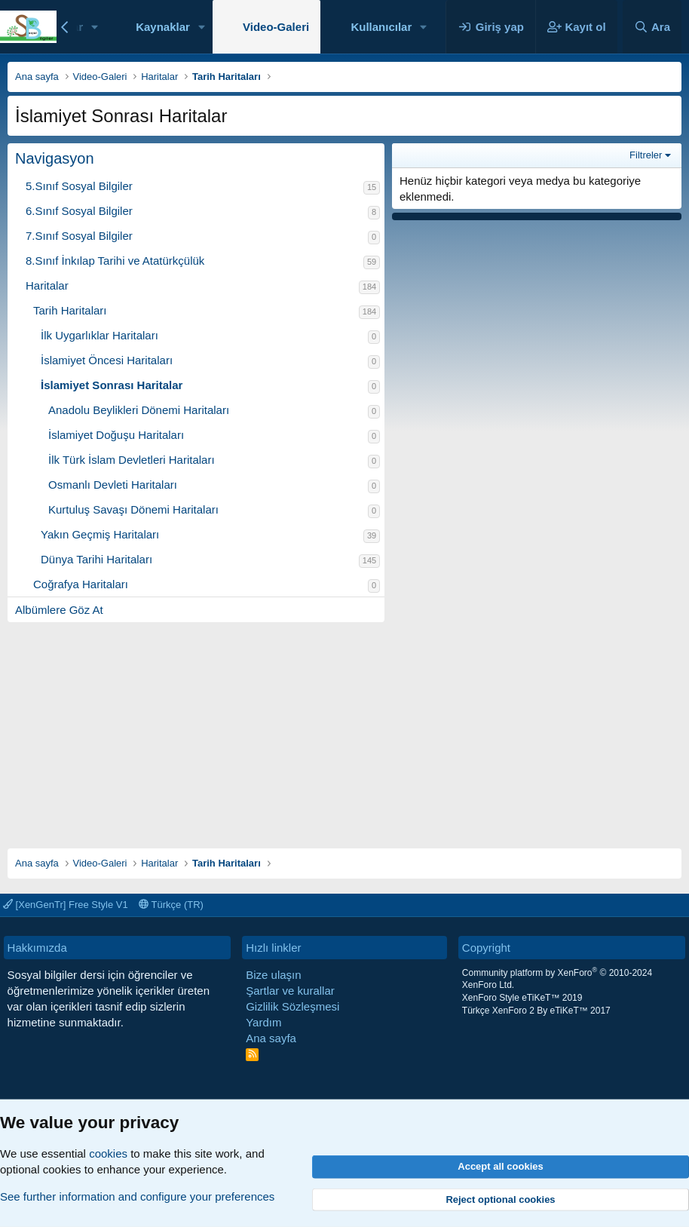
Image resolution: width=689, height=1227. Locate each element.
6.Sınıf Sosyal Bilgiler (79, 210)
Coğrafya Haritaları (80, 584)
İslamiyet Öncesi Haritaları (107, 360)
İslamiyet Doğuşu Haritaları (116, 434)
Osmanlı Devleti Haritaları (112, 484)
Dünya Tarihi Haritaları (96, 559)
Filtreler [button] (645, 155)
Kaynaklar (163, 26)
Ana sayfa (271, 1038)
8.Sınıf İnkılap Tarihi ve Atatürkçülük (115, 260)
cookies (108, 1153)
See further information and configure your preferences (137, 1196)
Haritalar (47, 285)
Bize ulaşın (273, 974)
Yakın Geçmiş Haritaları (100, 534)
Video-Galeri (276, 26)
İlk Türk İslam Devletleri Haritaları (131, 459)
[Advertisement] (344, 727)
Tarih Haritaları (70, 310)
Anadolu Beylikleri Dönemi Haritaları (138, 409)
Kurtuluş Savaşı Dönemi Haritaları (133, 509)
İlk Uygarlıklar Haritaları (99, 335)
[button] (95, 27)
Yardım (263, 1022)
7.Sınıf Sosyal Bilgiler (79, 235)
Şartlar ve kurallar (290, 990)
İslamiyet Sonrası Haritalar (111, 385)
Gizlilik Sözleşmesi (292, 1006)
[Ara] (652, 27)
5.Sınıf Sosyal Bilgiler (79, 185)
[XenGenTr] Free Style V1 (65, 904)
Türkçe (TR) (171, 904)
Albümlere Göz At (59, 609)
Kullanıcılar (381, 26)
